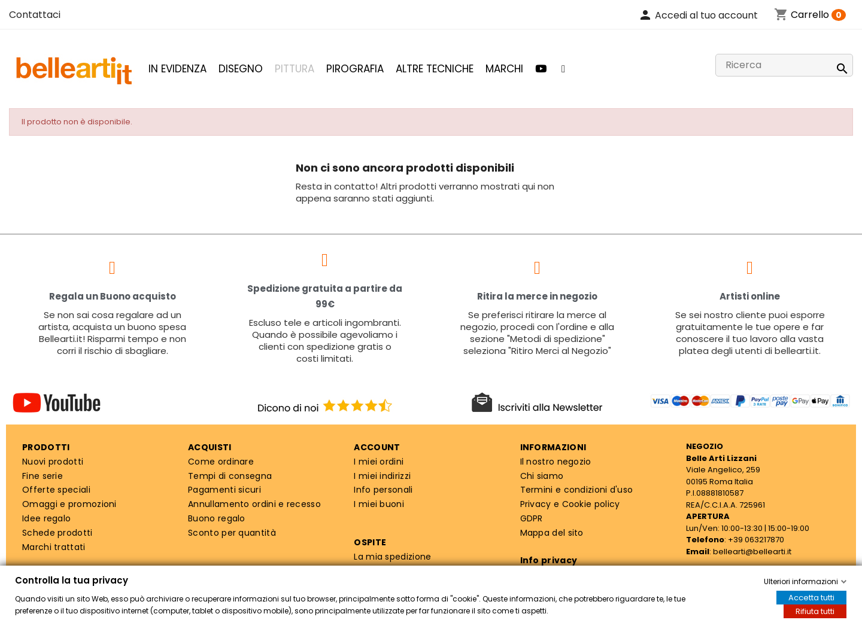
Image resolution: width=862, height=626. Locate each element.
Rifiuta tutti (815, 611)
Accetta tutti (811, 597)
